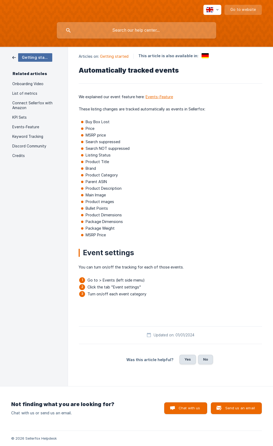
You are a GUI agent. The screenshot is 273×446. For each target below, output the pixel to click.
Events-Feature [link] (25, 127)
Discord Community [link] (29, 146)
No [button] (205, 359)
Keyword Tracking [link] (27, 136)
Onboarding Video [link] (27, 84)
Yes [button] (187, 359)
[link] (32, 57)
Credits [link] (18, 156)
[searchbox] (136, 30)
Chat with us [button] (189, 408)
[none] (212, 10)
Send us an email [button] (240, 408)
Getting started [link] (114, 56)
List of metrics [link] (24, 93)
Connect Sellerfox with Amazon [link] (32, 105)
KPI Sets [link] (19, 117)
